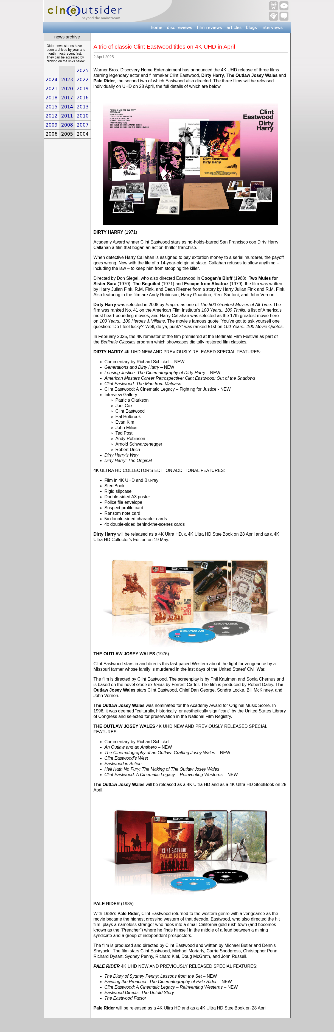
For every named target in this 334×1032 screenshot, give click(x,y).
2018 (51, 97)
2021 (51, 88)
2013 (83, 107)
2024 (51, 79)
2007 (83, 125)
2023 (67, 79)
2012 (51, 116)
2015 (51, 107)
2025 (83, 70)
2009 (51, 125)
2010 (83, 116)
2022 (83, 79)
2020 (67, 88)
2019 (83, 88)
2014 (67, 107)
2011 (67, 116)
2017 (67, 97)
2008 (67, 125)
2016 (83, 97)
